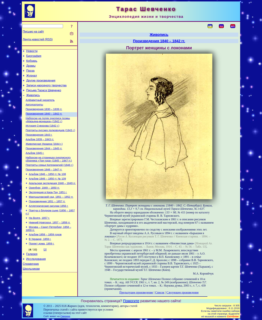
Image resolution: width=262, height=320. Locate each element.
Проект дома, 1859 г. (41, 265)
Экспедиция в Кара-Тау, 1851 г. (48, 208)
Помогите (131, 301)
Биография (33, 57)
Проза (30, 73)
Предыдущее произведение (136, 292)
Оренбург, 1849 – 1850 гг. (44, 203)
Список (159, 292)
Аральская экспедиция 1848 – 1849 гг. (52, 198)
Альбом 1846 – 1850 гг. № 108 (47, 188)
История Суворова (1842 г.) (42, 134)
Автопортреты (34, 111)
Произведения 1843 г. (39, 144)
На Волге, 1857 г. (39, 237)
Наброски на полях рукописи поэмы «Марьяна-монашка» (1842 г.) (48, 128)
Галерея (31, 276)
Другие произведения (40, 84)
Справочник (31, 287)
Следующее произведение (182, 292)
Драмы (30, 67)
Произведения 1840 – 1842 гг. (44, 121)
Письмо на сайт (33, 31)
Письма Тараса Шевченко (43, 95)
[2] (45, 271)
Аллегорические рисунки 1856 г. (48, 223)
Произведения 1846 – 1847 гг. (44, 183)
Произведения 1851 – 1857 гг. (47, 218)
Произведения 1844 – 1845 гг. (44, 159)
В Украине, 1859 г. (40, 260)
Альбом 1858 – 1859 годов (45, 255)
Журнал (31, 78)
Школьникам (31, 292)
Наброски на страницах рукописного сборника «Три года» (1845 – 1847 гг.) (49, 172)
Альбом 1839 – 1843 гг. (40, 149)
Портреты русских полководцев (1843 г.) (50, 139)
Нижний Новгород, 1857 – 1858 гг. (49, 242)
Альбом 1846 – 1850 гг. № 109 (47, 193)
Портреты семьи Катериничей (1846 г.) (49, 178)
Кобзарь (31, 62)
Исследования (36, 281)
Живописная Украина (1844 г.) (44, 154)
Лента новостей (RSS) (38, 39)
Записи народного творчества (46, 89)
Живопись (33, 100)
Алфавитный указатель (40, 106)
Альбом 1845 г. (35, 165)
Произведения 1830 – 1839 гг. (44, 116)
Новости (31, 51)
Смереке (65, 316)
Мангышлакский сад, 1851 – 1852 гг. (51, 213)
